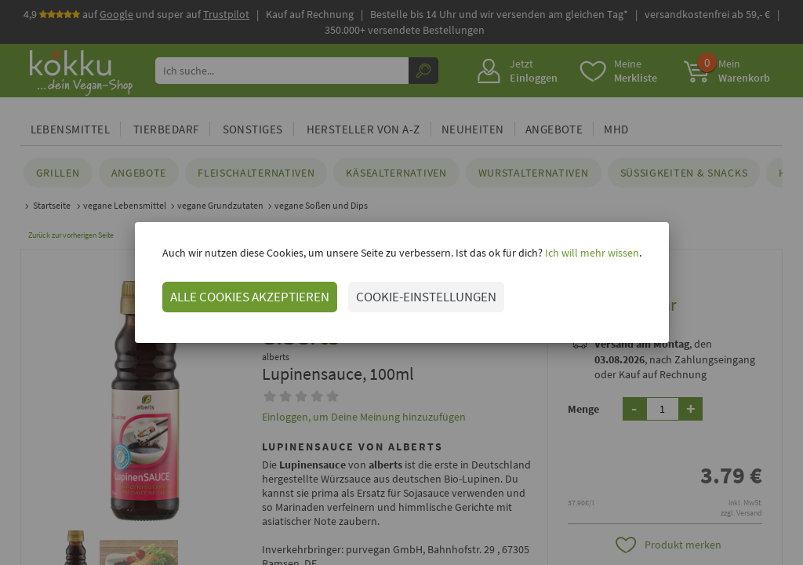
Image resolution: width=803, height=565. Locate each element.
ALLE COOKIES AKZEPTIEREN (249, 296)
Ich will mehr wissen (591, 253)
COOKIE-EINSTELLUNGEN (426, 296)
